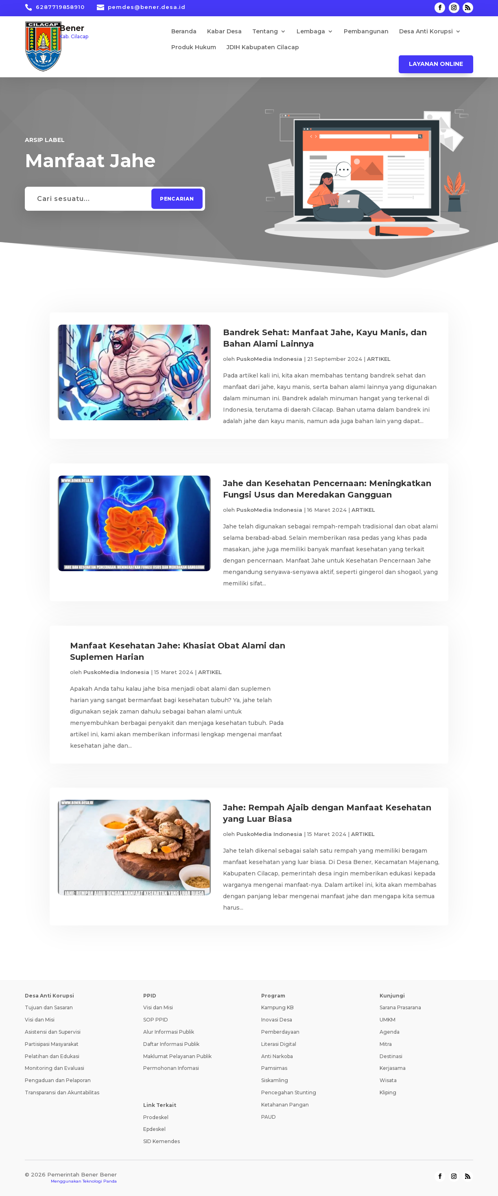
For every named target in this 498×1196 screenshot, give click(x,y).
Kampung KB (277, 1008)
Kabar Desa (224, 31)
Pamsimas (274, 1068)
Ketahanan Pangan (285, 1105)
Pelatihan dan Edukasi (52, 1056)
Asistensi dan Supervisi (53, 1032)
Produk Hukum (193, 47)
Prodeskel (155, 1117)
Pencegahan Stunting (288, 1093)
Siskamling (274, 1081)
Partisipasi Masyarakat (52, 1044)
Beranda (184, 31)
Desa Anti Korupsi (426, 31)
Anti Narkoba (277, 1056)
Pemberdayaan (280, 1032)
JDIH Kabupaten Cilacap (263, 47)
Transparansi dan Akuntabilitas (62, 1093)
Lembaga (311, 31)
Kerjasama (393, 1068)
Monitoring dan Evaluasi (54, 1068)
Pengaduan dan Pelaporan (58, 1081)
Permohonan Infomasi (171, 1068)
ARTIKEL (379, 359)
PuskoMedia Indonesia (269, 359)
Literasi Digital (278, 1044)
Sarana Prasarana (400, 1008)
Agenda (390, 1032)
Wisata (388, 1081)
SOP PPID (155, 1020)
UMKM (387, 1020)
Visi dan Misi (40, 1020)
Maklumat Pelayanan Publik (177, 1056)
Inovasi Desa (276, 1020)
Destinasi (391, 1056)
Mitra (386, 1044)
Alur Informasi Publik (168, 1032)
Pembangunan (366, 31)
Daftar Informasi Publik (171, 1044)
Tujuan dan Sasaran (49, 1008)
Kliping (388, 1093)
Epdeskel (154, 1129)
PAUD (268, 1117)
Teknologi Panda (100, 1181)
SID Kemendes (161, 1142)
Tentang (265, 31)
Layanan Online (436, 64)
